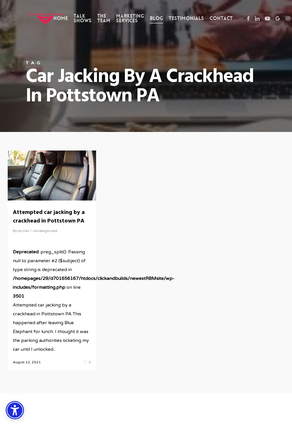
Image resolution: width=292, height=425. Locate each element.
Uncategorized (45, 231)
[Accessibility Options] (15, 410)
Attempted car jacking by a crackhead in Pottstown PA (49, 217)
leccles (23, 231)
